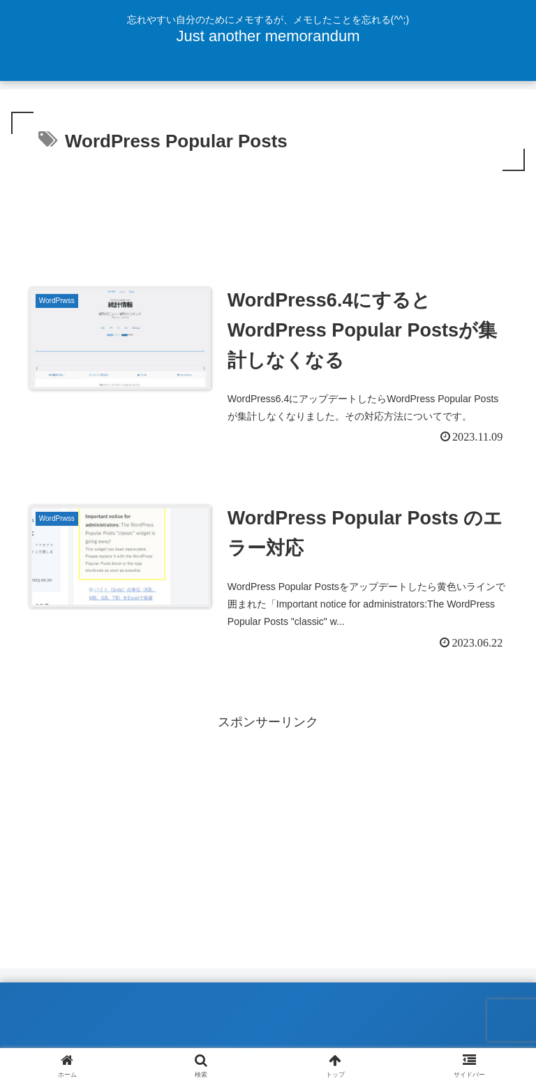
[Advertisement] (268, 213)
